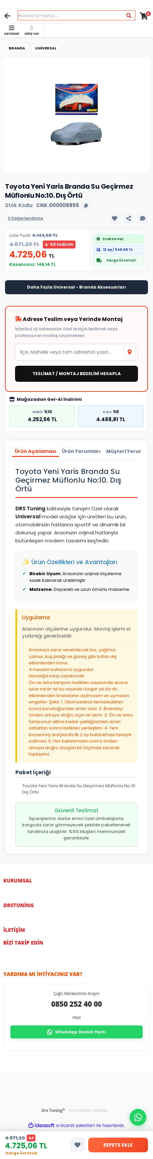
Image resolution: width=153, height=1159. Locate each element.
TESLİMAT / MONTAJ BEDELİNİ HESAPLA (76, 373)
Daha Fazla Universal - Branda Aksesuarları (76, 287)
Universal (45, 48)
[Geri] (7, 16)
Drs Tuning (53, 1110)
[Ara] (128, 15)
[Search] (76, 15)
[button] (138, 1117)
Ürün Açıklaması (35, 451)
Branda (17, 48)
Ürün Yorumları (81, 451)
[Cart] (144, 16)
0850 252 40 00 (76, 1004)
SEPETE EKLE (118, 1145)
